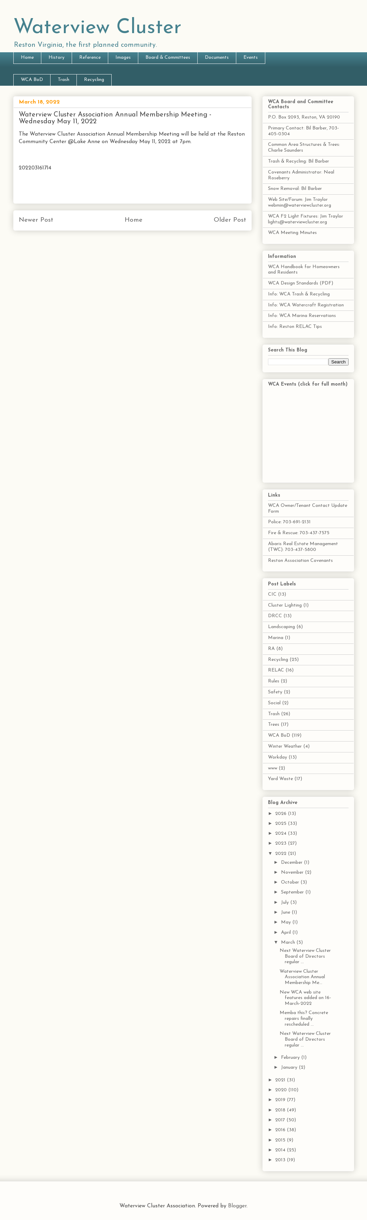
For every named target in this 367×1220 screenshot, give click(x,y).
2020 (281, 1090)
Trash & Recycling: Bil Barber (298, 161)
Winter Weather (285, 746)
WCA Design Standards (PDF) (300, 283)
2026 (281, 813)
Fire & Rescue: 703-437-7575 (298, 533)
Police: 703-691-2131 (289, 522)
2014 (281, 1150)
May (286, 922)
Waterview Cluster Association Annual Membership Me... (302, 977)
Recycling (94, 79)
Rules (273, 681)
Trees (273, 724)
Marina (275, 637)
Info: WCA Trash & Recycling (299, 294)
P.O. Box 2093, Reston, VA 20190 (304, 117)
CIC (272, 594)
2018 (281, 1110)
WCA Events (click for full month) (308, 384)
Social (274, 703)
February (291, 1057)
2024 (281, 833)
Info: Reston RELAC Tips (295, 326)
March (288, 942)
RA (271, 648)
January (290, 1067)
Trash (63, 79)
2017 (280, 1120)
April (286, 932)
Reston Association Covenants (300, 560)
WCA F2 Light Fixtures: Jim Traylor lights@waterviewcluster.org (305, 219)
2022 (281, 853)
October (290, 882)
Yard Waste (280, 778)
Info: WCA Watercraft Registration (306, 305)
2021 (281, 1080)
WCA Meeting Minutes (292, 232)
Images (123, 57)
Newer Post (36, 220)
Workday (277, 757)
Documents (217, 57)
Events (250, 57)
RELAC (276, 670)
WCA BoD (32, 79)
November (293, 872)
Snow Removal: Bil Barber (295, 188)
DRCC (275, 616)
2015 (281, 1140)
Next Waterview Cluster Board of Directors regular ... (305, 956)
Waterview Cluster (97, 28)
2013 (281, 1160)
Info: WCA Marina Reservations (302, 315)
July (285, 902)
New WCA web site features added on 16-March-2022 (305, 998)
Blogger (237, 1206)
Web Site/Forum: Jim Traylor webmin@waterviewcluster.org (299, 202)
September (293, 892)
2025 (281, 823)
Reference (90, 57)
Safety (275, 692)
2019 (281, 1100)
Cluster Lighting (285, 605)
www (272, 768)
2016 (281, 1130)
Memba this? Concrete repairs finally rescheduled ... (304, 1018)
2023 (281, 843)
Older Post (230, 220)
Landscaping (281, 626)
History (56, 57)
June (286, 912)
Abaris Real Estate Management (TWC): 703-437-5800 (303, 546)
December (292, 862)
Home (27, 57)
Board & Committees (167, 57)
